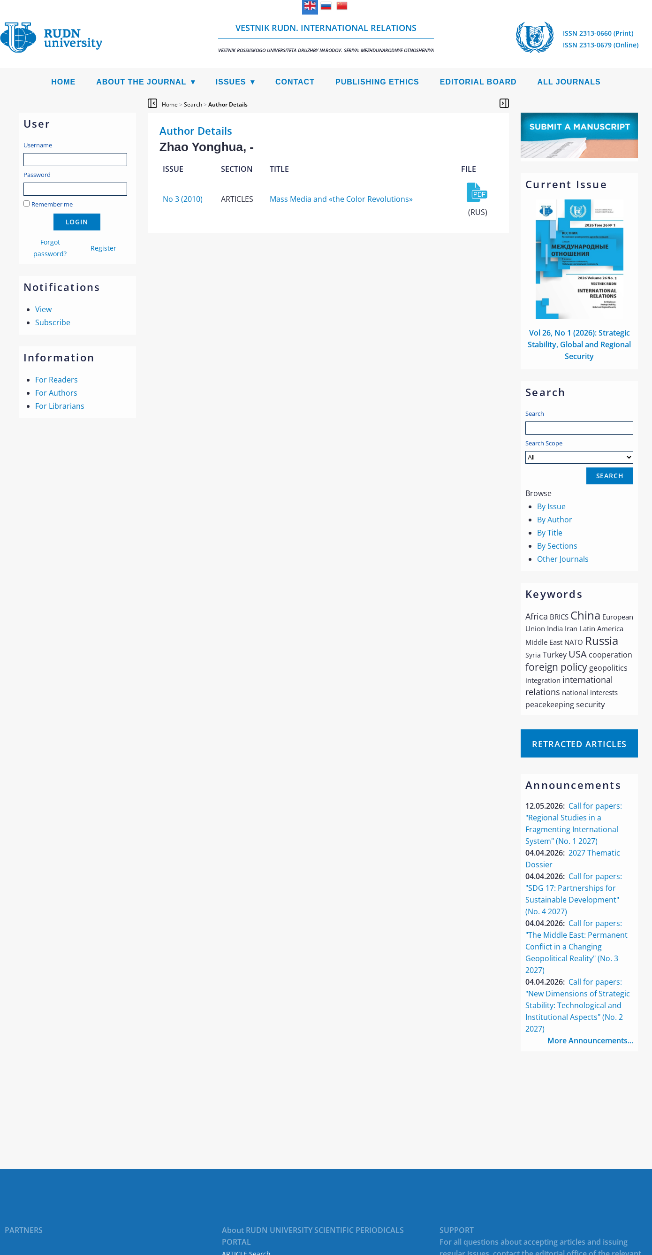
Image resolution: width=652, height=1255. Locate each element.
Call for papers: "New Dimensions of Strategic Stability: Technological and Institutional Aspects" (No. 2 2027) (577, 1005)
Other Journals (563, 559)
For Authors (56, 393)
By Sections (557, 546)
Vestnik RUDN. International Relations (326, 38)
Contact (295, 82)
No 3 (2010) (183, 199)
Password (37, 174)
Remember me (52, 204)
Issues (231, 82)
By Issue (551, 506)
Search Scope (579, 451)
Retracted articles (579, 744)
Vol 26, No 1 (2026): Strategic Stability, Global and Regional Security (579, 344)
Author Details (228, 104)
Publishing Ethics (377, 82)
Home (63, 82)
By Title (549, 533)
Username (37, 145)
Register (103, 248)
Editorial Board (478, 82)
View (43, 309)
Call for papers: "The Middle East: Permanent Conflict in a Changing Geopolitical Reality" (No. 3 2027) (576, 946)
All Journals (569, 82)
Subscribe (52, 322)
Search (534, 413)
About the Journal (141, 82)
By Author (554, 519)
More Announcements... (590, 1040)
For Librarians (59, 406)
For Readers (56, 380)
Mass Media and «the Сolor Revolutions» (341, 199)
